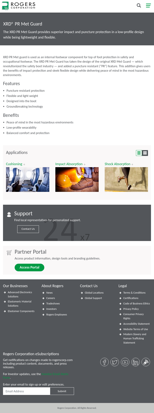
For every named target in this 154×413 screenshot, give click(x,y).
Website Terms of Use (135, 329)
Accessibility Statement (136, 324)
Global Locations (94, 292)
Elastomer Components (21, 311)
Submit (62, 391)
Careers (50, 298)
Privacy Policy (131, 309)
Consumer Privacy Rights (133, 316)
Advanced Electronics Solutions (20, 294)
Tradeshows (53, 303)
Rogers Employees (56, 314)
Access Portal (29, 267)
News (49, 292)
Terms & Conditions (134, 292)
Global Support (93, 298)
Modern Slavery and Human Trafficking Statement (134, 338)
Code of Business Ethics (136, 303)
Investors (51, 309)
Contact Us (28, 229)
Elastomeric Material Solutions (19, 303)
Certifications (130, 298)
